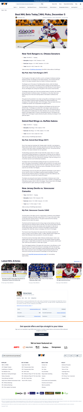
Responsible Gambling (68, 3)
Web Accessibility (46, 386)
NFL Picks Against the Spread (9, 388)
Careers (43, 377)
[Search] (42, 4)
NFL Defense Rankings (7, 386)
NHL (6, 10)
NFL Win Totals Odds (27, 379)
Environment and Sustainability (49, 381)
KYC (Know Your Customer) (68, 377)
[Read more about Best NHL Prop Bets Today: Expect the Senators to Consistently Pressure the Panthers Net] (14, 280)
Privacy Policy (65, 368)
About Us (44, 368)
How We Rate (45, 372)
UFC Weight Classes (6, 368)
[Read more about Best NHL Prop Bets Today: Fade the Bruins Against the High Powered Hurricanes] (69, 280)
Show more (78, 261)
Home (3, 10)
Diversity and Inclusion (47, 384)
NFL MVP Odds (25, 372)
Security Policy (65, 379)
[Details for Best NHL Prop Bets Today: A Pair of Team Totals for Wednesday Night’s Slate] (41, 270)
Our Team (44, 370)
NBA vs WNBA (5, 366)
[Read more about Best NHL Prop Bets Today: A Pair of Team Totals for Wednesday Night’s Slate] (41, 280)
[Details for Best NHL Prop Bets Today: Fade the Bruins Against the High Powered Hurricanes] (69, 270)
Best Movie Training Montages (9, 375)
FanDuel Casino (37, 317)
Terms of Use (65, 370)
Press (43, 379)
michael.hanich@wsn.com (35, 310)
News (60, 3)
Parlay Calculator (6, 377)
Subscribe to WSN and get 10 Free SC (42, 0)
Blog (76, 3)
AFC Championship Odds (28, 370)
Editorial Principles (66, 366)
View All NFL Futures (27, 381)
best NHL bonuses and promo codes (37, 254)
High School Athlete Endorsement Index (11, 381)
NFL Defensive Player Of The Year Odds (31, 377)
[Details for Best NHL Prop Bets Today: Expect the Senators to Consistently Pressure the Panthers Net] (14, 270)
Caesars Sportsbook (61, 314)
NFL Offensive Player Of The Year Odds (31, 375)
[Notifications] (81, 4)
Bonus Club (54, 3)
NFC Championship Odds (28, 368)
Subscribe (41, 335)
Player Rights (65, 375)
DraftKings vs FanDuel (7, 370)
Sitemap (44, 388)
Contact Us (44, 366)
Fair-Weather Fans (6, 372)
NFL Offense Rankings (7, 384)
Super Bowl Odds (26, 366)
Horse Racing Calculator (7, 379)
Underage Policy (66, 372)
